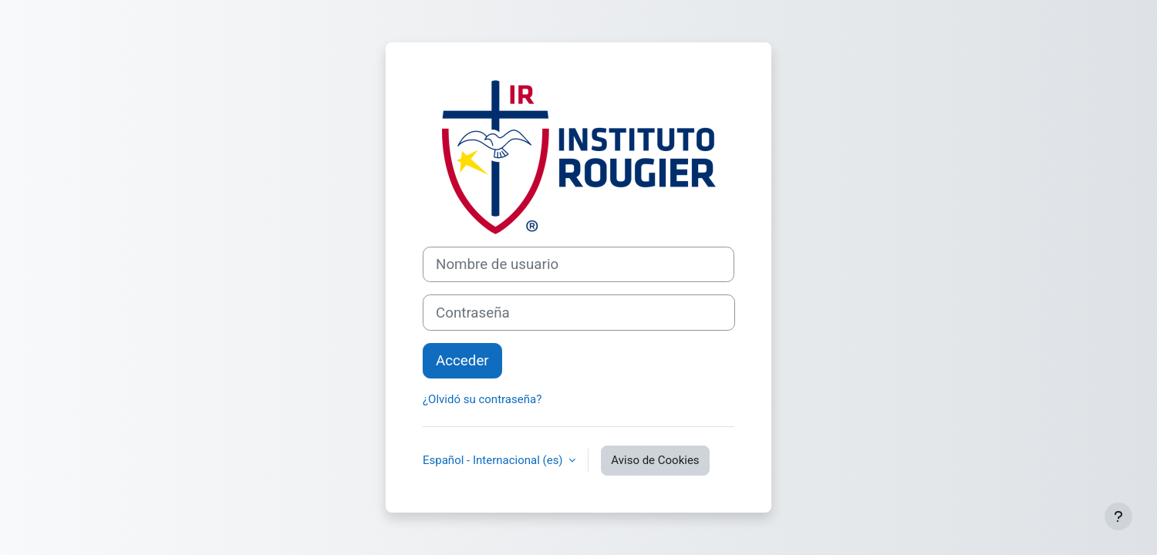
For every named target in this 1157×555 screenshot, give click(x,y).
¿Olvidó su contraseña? (482, 399)
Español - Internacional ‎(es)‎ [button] (494, 460)
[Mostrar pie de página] (1118, 516)
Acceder (462, 360)
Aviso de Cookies (655, 460)
